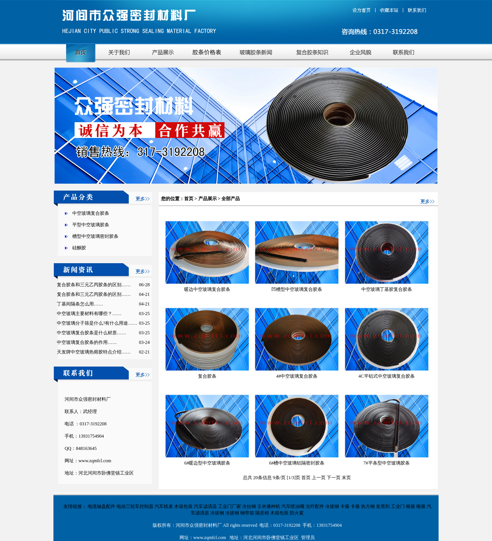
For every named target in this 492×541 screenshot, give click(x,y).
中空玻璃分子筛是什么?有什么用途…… (97, 323)
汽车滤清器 (205, 506)
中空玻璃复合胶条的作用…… (87, 342)
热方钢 (368, 506)
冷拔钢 (332, 506)
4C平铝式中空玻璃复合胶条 (387, 376)
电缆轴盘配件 (101, 506)
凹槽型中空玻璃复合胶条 (296, 289)
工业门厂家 (229, 506)
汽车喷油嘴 (292, 506)
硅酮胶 (79, 248)
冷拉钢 (249, 506)
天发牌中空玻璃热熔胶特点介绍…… (94, 352)
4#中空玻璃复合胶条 (296, 376)
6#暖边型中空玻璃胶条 (207, 463)
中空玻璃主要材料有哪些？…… (89, 313)
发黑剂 (383, 506)
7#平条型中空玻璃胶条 (387, 463)
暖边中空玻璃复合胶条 (207, 289)
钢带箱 (247, 513)
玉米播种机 (268, 506)
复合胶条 (207, 376)
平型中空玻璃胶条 (90, 224)
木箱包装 (183, 506)
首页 (188, 198)
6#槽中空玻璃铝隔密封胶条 (296, 463)
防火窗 (297, 513)
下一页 (334, 477)
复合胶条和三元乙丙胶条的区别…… (94, 284)
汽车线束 (164, 506)
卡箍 (344, 506)
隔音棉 (262, 513)
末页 (346, 477)
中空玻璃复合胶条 (90, 213)
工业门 (398, 506)
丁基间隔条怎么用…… (80, 304)
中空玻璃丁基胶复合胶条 (386, 289)
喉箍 (410, 506)
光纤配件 (315, 506)
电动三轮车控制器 (134, 506)
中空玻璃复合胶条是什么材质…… (91, 332)
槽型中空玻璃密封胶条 (95, 236)
